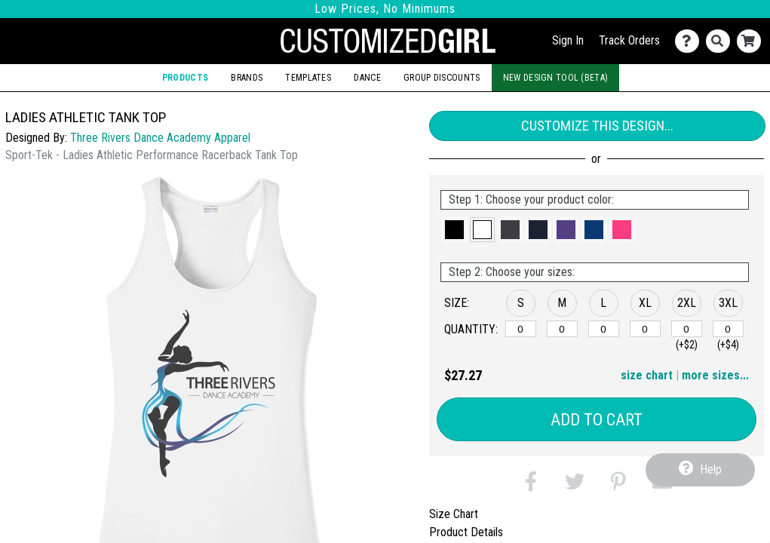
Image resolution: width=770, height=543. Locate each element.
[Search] (721, 41)
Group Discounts (441, 77)
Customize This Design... (597, 125)
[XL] (645, 329)
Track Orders (629, 40)
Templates (308, 77)
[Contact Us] (690, 41)
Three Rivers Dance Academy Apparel (160, 137)
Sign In (568, 40)
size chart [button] (647, 375)
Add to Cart (597, 419)
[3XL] (728, 329)
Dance (367, 77)
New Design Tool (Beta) (555, 77)
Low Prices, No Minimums (385, 9)
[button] (454, 229)
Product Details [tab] (466, 532)
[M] (562, 329)
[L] (603, 329)
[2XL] (686, 329)
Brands (246, 77)
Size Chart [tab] (453, 514)
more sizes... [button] (715, 375)
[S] (520, 329)
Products (185, 77)
